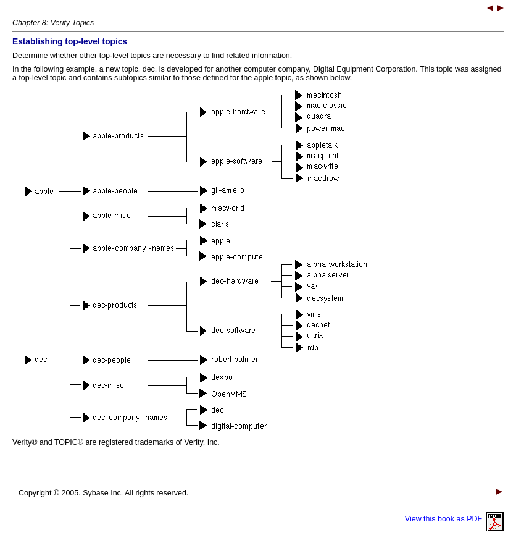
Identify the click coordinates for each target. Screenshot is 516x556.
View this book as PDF (454, 519)
